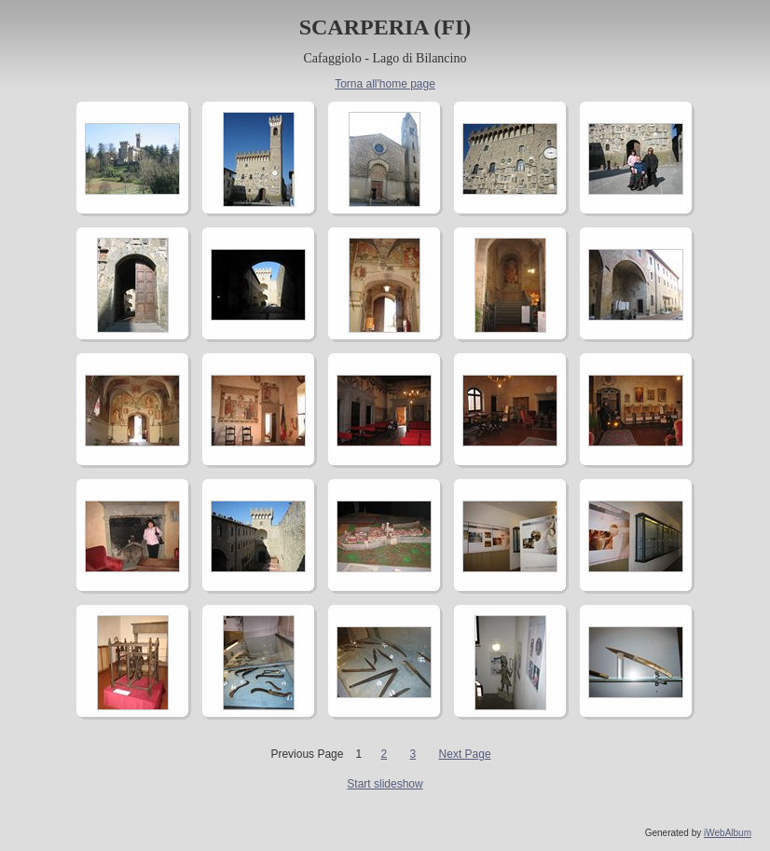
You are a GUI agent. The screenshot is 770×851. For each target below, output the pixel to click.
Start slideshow (384, 783)
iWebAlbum (727, 833)
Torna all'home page (385, 83)
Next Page (465, 754)
